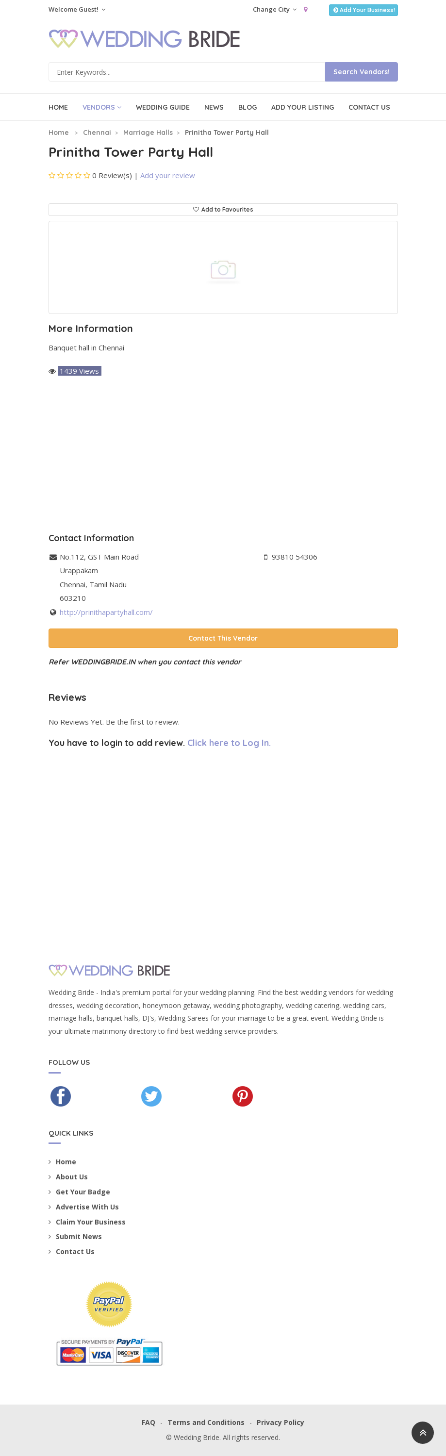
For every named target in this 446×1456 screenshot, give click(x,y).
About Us (68, 1176)
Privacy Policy (280, 1422)
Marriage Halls (148, 132)
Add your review (167, 175)
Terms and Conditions (206, 1422)
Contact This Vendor (223, 638)
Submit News (75, 1236)
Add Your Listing (302, 107)
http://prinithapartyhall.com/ (106, 612)
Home (58, 107)
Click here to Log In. (229, 742)
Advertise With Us (84, 1206)
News (214, 107)
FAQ (148, 1422)
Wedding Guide (163, 107)
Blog (247, 107)
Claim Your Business (87, 1221)
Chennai (97, 132)
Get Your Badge (79, 1191)
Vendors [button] (102, 107)
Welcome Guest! (77, 9)
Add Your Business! (363, 10)
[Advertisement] (223, 456)
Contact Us (369, 107)
